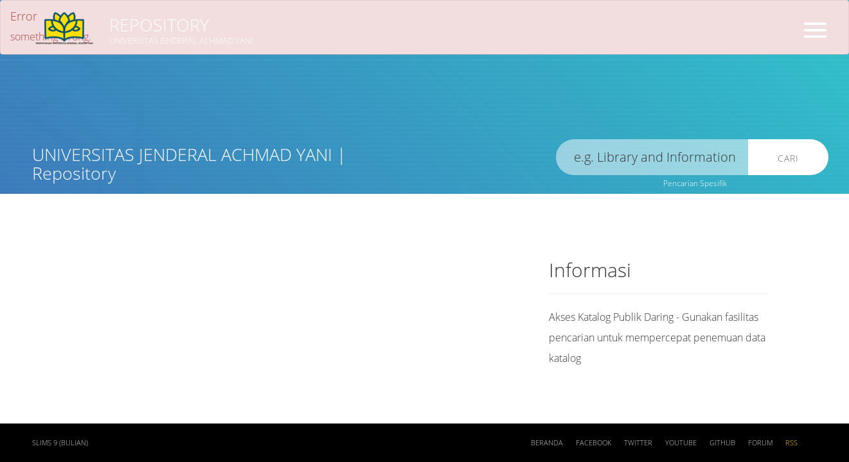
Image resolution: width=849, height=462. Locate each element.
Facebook (593, 442)
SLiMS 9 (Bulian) (60, 442)
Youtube (681, 442)
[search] (652, 157)
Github (722, 442)
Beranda (547, 442)
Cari (788, 158)
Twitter (638, 442)
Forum (760, 442)
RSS (791, 442)
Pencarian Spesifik (695, 183)
